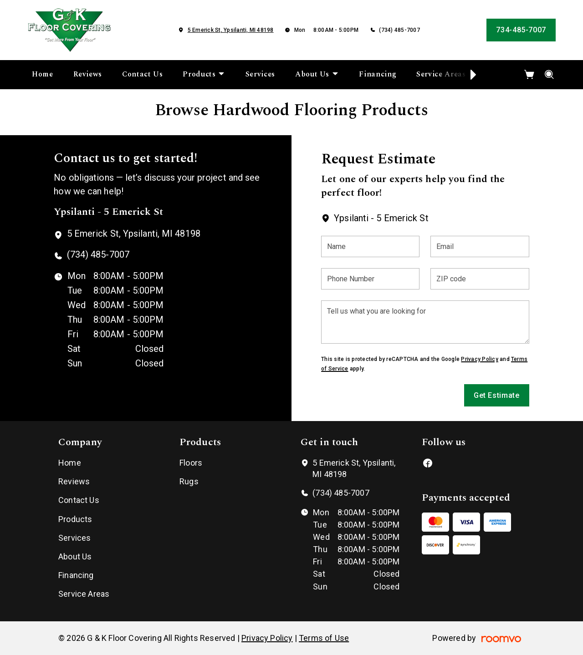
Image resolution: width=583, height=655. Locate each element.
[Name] (370, 246)
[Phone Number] (370, 278)
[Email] (479, 246)
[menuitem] (42, 74)
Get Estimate (497, 395)
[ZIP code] (479, 278)
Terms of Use (324, 638)
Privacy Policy (479, 359)
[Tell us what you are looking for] (425, 322)
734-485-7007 (521, 29)
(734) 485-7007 (399, 30)
